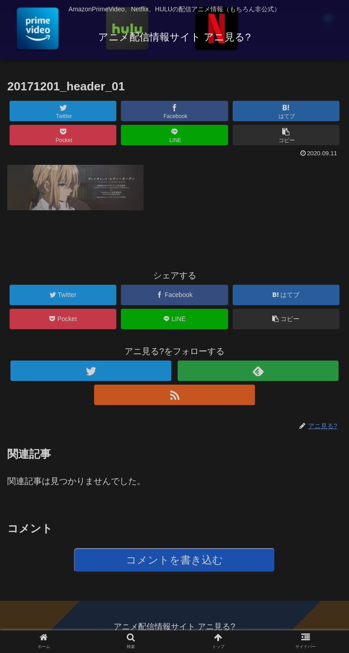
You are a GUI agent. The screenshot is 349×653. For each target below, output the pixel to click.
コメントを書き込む (174, 560)
